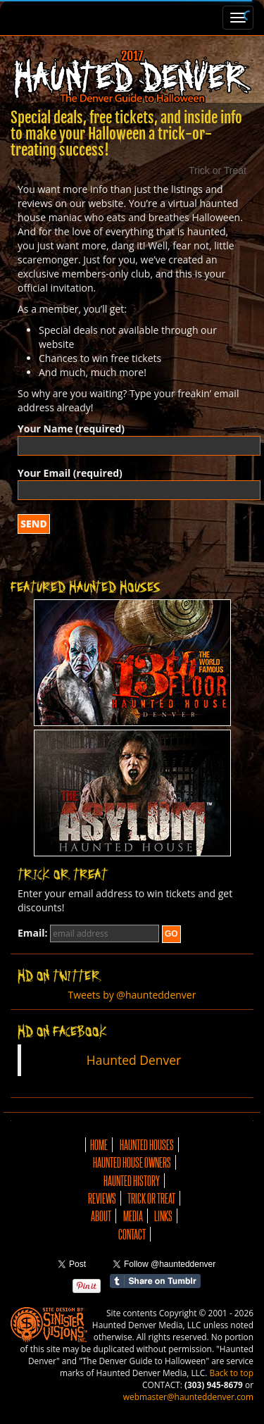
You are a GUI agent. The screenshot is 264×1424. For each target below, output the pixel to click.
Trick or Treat (151, 1198)
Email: (33, 932)
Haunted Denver (134, 1059)
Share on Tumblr (155, 1281)
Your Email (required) (132, 481)
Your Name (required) (132, 437)
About (101, 1215)
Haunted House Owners (132, 1162)
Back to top (231, 1372)
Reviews (102, 1198)
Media (133, 1215)
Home (99, 1144)
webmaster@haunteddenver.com (188, 1396)
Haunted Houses (147, 1144)
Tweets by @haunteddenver (132, 994)
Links (163, 1215)
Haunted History (131, 1180)
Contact (132, 1234)
